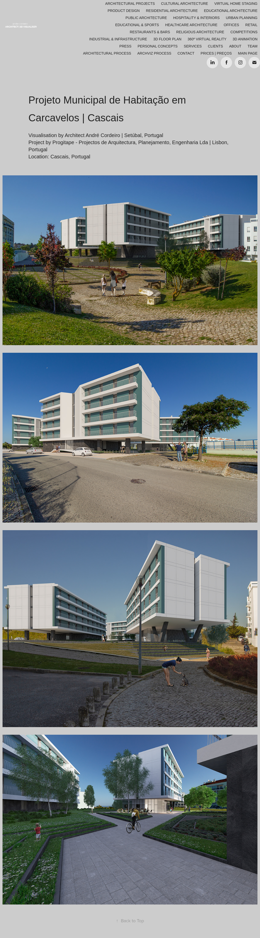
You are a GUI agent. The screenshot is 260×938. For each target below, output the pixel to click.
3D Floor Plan (167, 39)
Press (125, 46)
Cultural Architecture (184, 4)
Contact (185, 53)
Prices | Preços (216, 53)
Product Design (124, 11)
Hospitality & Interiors (196, 18)
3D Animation (245, 39)
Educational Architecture (230, 11)
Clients (215, 46)
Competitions (243, 32)
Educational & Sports (137, 25)
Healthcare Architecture (191, 25)
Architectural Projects (130, 4)
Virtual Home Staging (235, 4)
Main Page (247, 53)
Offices (231, 25)
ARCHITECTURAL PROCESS (107, 53)
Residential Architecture (172, 11)
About (235, 46)
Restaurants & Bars (150, 32)
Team (252, 46)
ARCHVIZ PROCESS (154, 53)
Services (193, 46)
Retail (251, 25)
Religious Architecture (200, 32)
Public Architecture (146, 18)
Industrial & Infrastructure (118, 39)
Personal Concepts (157, 46)
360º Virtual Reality (207, 39)
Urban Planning (241, 18)
